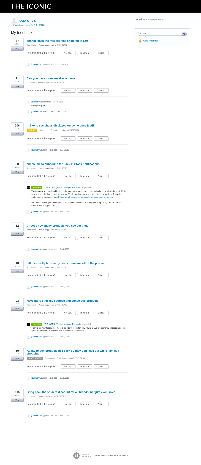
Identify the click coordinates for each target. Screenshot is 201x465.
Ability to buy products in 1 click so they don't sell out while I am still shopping (73, 352)
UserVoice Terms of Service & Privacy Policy (111, 455)
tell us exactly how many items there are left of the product (66, 263)
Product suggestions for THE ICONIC (52, 45)
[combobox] (161, 34)
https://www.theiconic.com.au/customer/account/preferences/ (85, 197)
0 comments (31, 45)
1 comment (31, 82)
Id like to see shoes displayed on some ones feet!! (60, 125)
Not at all (70, 53)
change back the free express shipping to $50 (57, 40)
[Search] (184, 34)
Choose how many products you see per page (57, 225)
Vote (17, 49)
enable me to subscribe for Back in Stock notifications (63, 164)
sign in (160, 19)
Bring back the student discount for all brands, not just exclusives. (71, 392)
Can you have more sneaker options (51, 78)
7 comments (31, 305)
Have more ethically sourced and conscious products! (63, 300)
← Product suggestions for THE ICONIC (28, 25)
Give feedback (150, 40)
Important (86, 53)
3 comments (31, 168)
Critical (103, 53)
